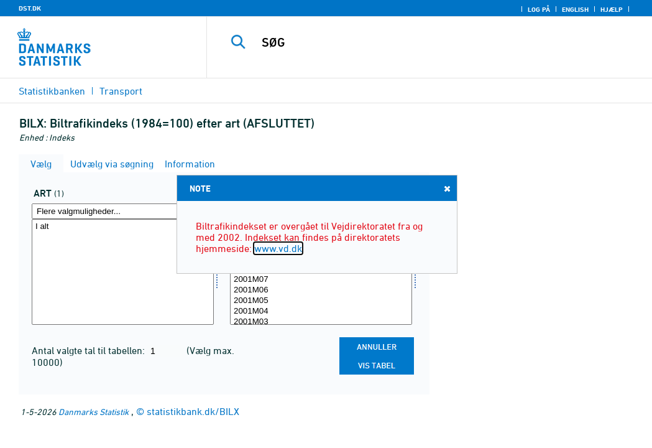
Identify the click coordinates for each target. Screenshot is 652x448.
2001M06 (321, 290)
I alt (122, 227)
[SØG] (432, 42)
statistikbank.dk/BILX (193, 411)
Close (446, 188)
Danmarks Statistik (93, 411)
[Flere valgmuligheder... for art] (123, 211)
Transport (120, 90)
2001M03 (321, 322)
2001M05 (321, 301)
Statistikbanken (52, 90)
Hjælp (611, 9)
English (575, 9)
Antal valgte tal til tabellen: (89, 350)
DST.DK (30, 8)
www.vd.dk (278, 248)
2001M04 (321, 311)
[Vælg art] (123, 272)
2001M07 (321, 279)
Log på (539, 9)
